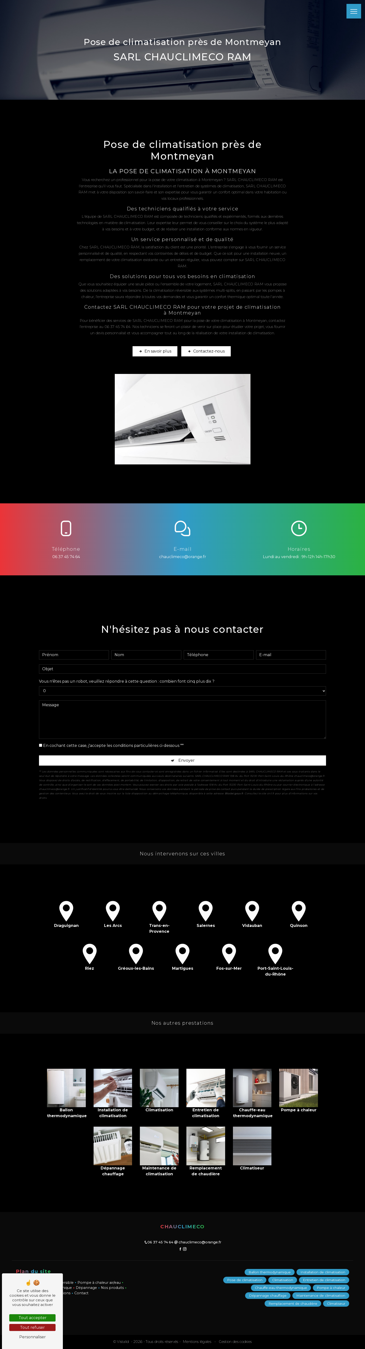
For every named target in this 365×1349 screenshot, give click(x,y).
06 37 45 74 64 (66, 556)
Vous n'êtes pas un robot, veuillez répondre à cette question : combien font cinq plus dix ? (126, 673)
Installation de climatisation (322, 1272)
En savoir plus (155, 351)
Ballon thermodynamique (270, 1272)
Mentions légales (197, 1342)
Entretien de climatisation (324, 1280)
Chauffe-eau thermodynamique (281, 1288)
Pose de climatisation (244, 1280)
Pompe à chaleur (331, 1288)
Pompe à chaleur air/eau (99, 1282)
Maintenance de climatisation (320, 1296)
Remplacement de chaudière (293, 1303)
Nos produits (112, 1288)
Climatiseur (336, 1303)
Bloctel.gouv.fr (234, 785)
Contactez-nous (206, 351)
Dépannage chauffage (268, 1296)
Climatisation (282, 1280)
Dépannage (86, 1288)
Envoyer (186, 752)
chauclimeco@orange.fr (182, 556)
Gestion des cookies (235, 1342)
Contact (81, 1293)
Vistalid (123, 1342)
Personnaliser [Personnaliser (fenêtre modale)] (32, 1337)
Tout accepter (33, 1317)
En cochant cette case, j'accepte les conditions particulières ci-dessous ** (113, 737)
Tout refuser (32, 1327)
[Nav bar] (353, 11)
